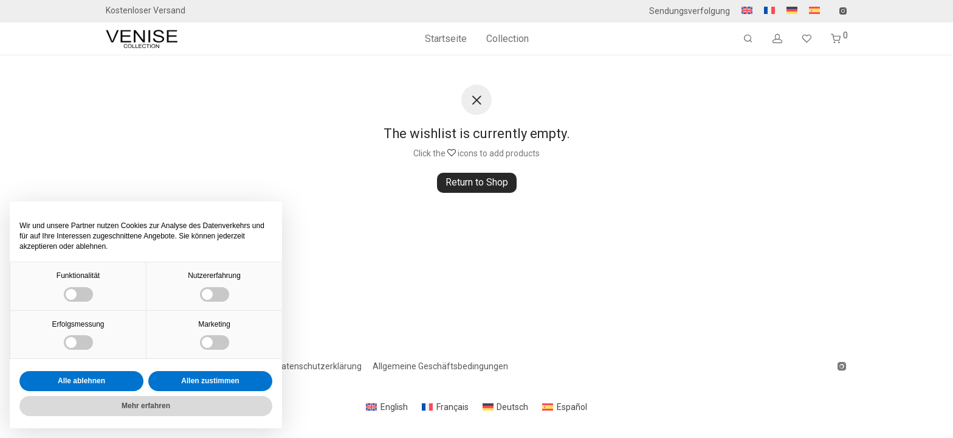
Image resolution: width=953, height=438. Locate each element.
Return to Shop (477, 182)
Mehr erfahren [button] (146, 405)
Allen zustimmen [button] (210, 381)
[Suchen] (748, 39)
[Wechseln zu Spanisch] (811, 11)
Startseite (446, 38)
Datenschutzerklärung (319, 366)
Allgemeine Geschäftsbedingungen (440, 366)
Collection (507, 38)
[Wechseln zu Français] (445, 407)
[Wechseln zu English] (387, 407)
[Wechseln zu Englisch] (747, 11)
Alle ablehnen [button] (81, 381)
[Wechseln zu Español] (564, 407)
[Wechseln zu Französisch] (769, 11)
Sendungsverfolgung (689, 11)
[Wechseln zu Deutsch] (505, 407)
